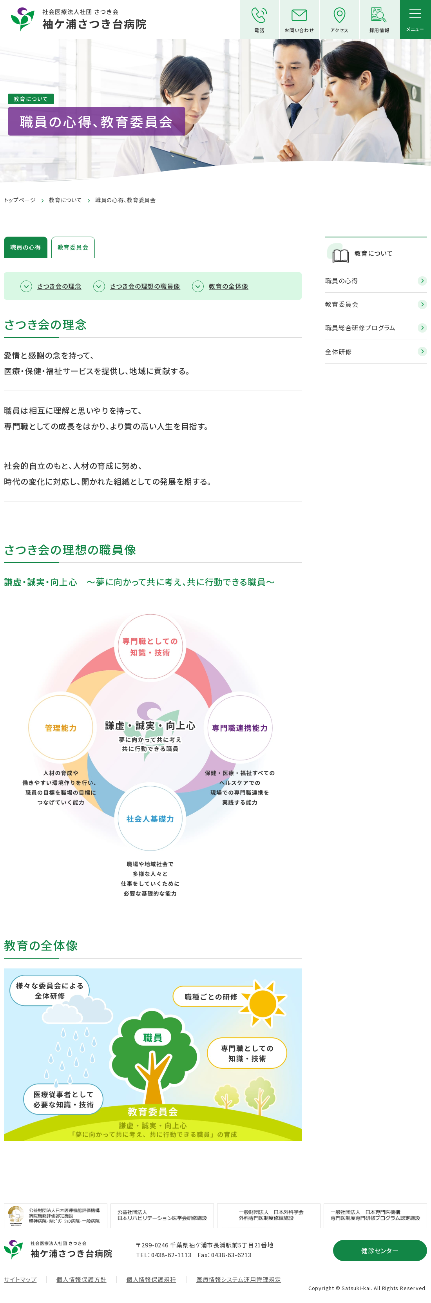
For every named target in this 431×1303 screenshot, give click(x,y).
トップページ (20, 200)
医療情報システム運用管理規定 (238, 1279)
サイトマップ (20, 1279)
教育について (65, 200)
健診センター (380, 1250)
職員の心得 (341, 280)
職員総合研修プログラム (360, 327)
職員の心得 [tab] (25, 247)
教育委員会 (342, 304)
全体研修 (338, 351)
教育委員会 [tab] (73, 247)
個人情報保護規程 (151, 1279)
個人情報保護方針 (81, 1279)
